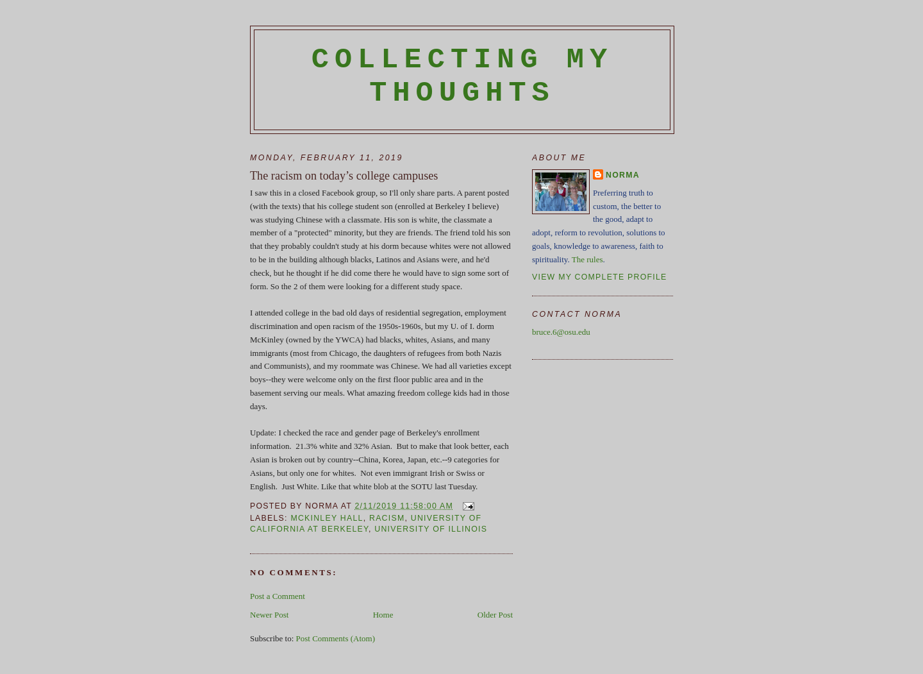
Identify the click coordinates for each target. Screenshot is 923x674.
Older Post (495, 614)
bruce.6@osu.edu (561, 332)
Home (383, 614)
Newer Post (269, 614)
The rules (587, 259)
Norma (623, 175)
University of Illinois (430, 529)
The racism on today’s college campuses (344, 175)
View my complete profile (599, 277)
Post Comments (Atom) (336, 638)
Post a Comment (277, 596)
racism (386, 518)
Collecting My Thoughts (462, 76)
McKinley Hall (326, 518)
